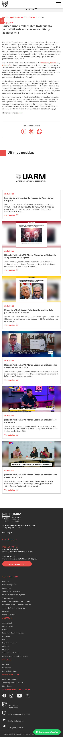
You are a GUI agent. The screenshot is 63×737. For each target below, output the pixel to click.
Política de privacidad (10, 679)
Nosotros (5, 581)
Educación (54, 63)
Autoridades (6, 588)
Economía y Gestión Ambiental (13, 633)
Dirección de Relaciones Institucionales (16, 601)
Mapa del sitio (7, 686)
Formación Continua (9, 671)
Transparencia (7, 598)
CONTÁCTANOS (9, 539)
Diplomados (6, 668)
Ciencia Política (7, 626)
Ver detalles (11, 215)
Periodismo (44, 63)
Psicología (6, 65)
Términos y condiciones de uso (13, 683)
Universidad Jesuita (9, 585)
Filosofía (5, 639)
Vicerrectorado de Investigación (13, 595)
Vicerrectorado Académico (11, 591)
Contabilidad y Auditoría (10, 653)
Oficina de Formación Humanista (14, 608)
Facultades (30, 17)
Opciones (31, 9)
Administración (7, 623)
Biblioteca (5, 611)
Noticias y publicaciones (12, 17)
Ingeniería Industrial (9, 643)
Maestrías (6, 664)
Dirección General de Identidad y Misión (16, 605)
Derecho (5, 629)
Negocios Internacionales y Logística (15, 656)
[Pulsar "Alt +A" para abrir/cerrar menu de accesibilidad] (2, 21)
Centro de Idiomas (8, 615)
